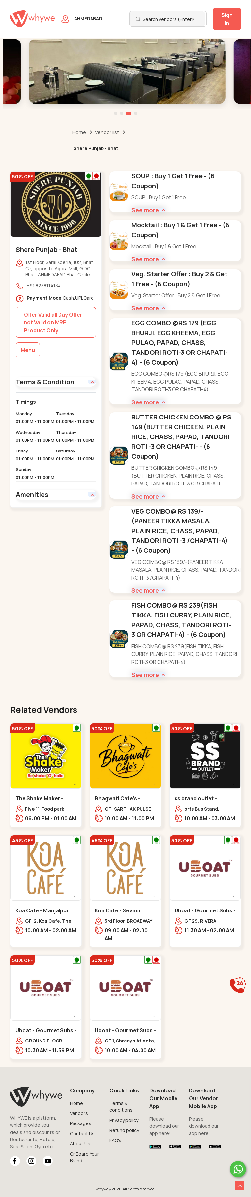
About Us (80, 1143)
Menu (28, 349)
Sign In (227, 18)
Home (79, 132)
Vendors (79, 1113)
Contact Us (82, 1133)
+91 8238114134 (44, 285)
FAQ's (115, 1140)
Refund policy (124, 1130)
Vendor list (107, 132)
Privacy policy (123, 1120)
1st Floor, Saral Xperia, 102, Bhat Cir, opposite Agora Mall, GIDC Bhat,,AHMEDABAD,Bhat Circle (59, 268)
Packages (80, 1123)
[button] (115, 113)
